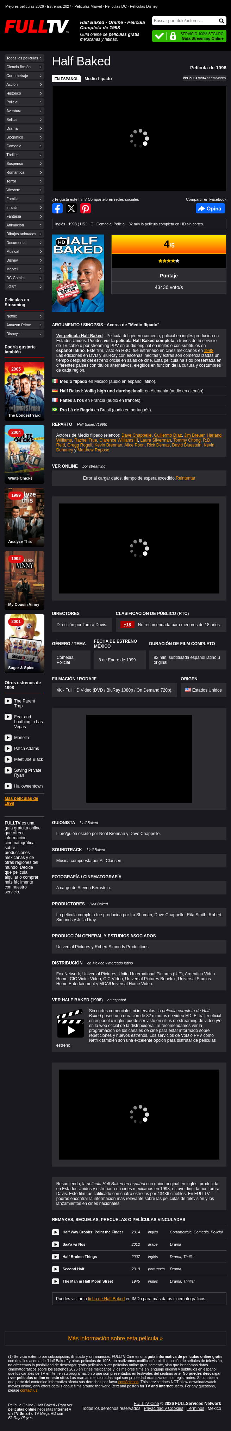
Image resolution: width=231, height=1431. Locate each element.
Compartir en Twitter (71, 208)
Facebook (210, 208)
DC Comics (15, 278)
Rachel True (85, 440)
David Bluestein (186, 445)
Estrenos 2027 (59, 6)
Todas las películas (22, 58)
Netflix (11, 316)
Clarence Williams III (118, 440)
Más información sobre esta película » (115, 1338)
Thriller (12, 155)
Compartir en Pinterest (85, 208)
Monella (21, 737)
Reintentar (185, 478)
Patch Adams (26, 748)
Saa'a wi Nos (74, 1244)
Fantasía (13, 216)
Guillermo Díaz (168, 435)
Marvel (12, 269)
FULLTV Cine (146, 1403)
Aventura (13, 111)
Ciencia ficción (18, 67)
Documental (16, 242)
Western (13, 190)
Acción (12, 84)
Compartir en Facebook (57, 208)
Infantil (11, 207)
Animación (15, 225)
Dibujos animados (21, 234)
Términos (195, 1408)
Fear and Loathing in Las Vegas (28, 721)
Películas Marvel (88, 6)
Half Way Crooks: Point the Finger (93, 1232)
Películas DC (116, 6)
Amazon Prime (18, 325)
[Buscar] (189, 20)
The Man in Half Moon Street (88, 1281)
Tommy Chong (186, 440)
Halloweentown (28, 786)
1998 (208, 350)
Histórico (13, 93)
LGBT (11, 286)
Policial (12, 102)
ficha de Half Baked (106, 1298)
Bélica (11, 119)
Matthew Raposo (93, 450)
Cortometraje (17, 75)
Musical (12, 251)
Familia (12, 199)
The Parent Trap (24, 703)
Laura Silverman (155, 440)
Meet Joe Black (28, 759)
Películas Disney (144, 6)
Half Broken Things (80, 1256)
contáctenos (128, 1382)
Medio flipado (98, 78)
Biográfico (14, 137)
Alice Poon (134, 445)
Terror (11, 181)
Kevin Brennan (108, 445)
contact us (29, 1390)
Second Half (74, 1269)
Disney (12, 260)
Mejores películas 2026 (24, 6)
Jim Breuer (194, 435)
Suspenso (14, 163)
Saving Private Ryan (27, 773)
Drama (12, 128)
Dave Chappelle (136, 435)
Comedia (13, 146)
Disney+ (13, 334)
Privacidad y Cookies (163, 1408)
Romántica (15, 172)
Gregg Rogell (79, 445)
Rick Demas (158, 445)
